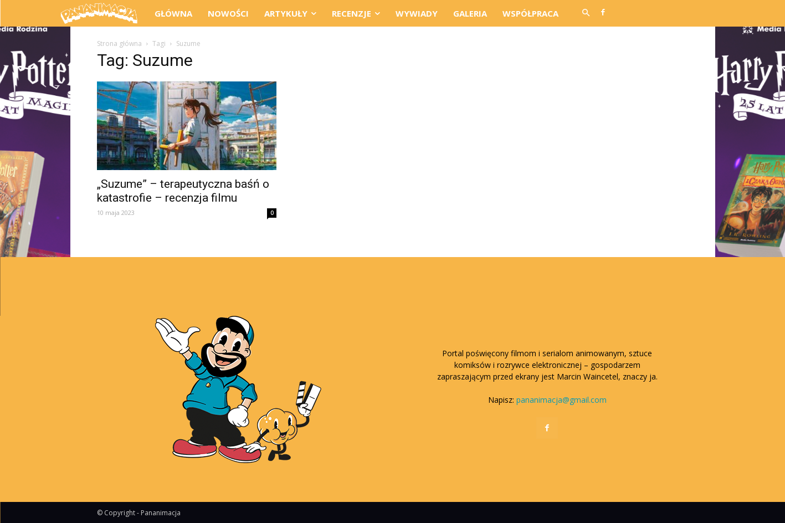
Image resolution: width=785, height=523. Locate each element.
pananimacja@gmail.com (561, 399)
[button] (586, 13)
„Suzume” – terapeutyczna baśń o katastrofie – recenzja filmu (183, 190)
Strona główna (119, 43)
